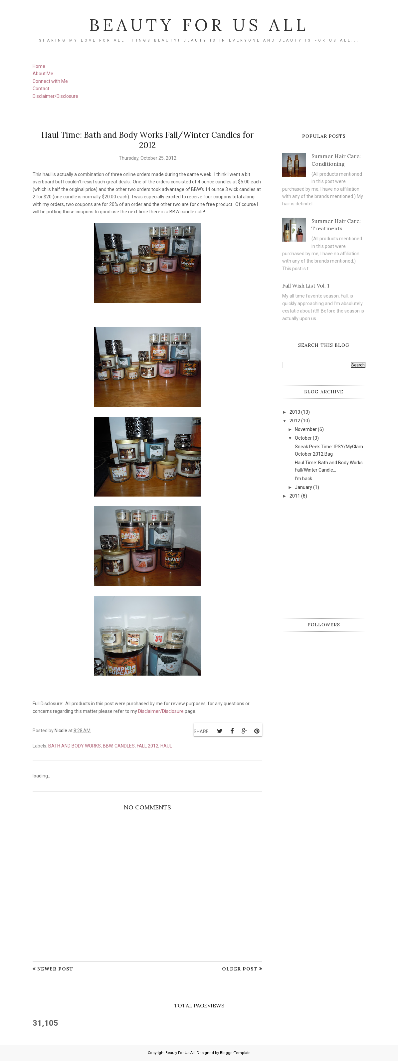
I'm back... (305, 478)
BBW (107, 745)
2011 (295, 496)
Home (39, 66)
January (303, 487)
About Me (43, 73)
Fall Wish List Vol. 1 (305, 285)
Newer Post (55, 969)
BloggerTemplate (235, 1053)
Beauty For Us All (199, 25)
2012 (295, 420)
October (303, 438)
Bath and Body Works (74, 745)
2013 (295, 412)
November (306, 429)
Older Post (240, 969)
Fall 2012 (147, 745)
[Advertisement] (332, 557)
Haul (166, 745)
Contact (41, 88)
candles (124, 745)
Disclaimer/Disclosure (55, 96)
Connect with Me (50, 81)
